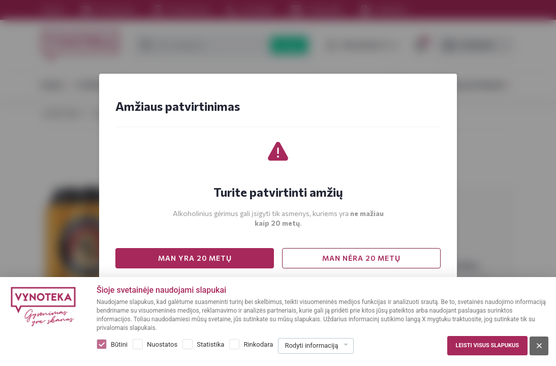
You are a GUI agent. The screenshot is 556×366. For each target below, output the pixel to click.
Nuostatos (162, 344)
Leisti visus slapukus (487, 345)
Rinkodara (258, 344)
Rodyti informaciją (311, 345)
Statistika (210, 344)
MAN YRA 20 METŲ (195, 258)
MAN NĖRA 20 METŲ (361, 258)
